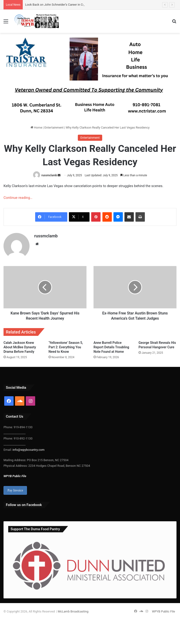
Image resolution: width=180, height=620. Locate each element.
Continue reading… (18, 198)
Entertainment (54, 127)
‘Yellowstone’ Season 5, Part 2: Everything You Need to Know (66, 347)
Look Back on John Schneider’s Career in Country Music (62, 4)
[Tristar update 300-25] (89, 78)
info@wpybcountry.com (28, 449)
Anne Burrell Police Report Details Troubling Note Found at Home (111, 347)
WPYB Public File (15, 476)
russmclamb (49, 175)
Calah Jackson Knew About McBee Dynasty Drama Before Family (20, 347)
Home (36, 127)
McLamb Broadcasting (73, 611)
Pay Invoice (15, 490)
